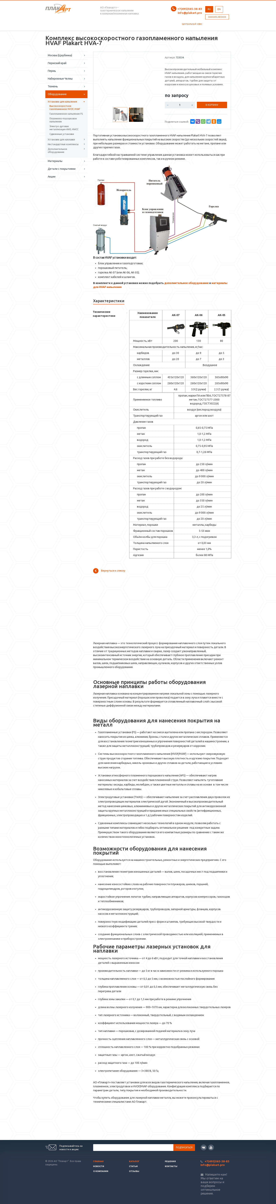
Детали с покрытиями (61, 168)
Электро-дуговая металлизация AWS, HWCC (64, 128)
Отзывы (134, 1171)
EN (219, 9)
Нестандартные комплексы (63, 144)
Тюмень (53, 86)
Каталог (134, 1161)
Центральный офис (192, 24)
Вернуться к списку (109, 570)
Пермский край (57, 63)
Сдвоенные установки (62, 134)
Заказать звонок (217, 17)
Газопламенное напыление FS (66, 114)
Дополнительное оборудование (57, 150)
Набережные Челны (60, 78)
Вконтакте (203, 1147)
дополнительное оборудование (186, 283)
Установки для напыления (62, 101)
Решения (170, 1161)
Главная (98, 1161)
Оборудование (57, 94)
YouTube (211, 1147)
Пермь (52, 70)
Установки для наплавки (61, 139)
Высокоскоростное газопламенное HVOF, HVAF (65, 107)
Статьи (133, 1166)
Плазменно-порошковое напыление (63, 120)
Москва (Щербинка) (60, 55)
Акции (51, 176)
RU (209, 9)
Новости (98, 1166)
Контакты (171, 1166)
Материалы (55, 161)
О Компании (100, 1171)
